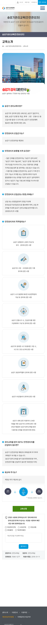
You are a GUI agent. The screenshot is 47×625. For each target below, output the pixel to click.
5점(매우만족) (11, 527)
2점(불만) (10, 530)
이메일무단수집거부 (24, 617)
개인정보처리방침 (8, 617)
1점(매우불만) (21, 530)
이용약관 (24, 612)
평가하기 (23, 546)
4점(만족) (23, 527)
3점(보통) (33, 527)
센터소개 (5, 612)
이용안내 (15, 612)
